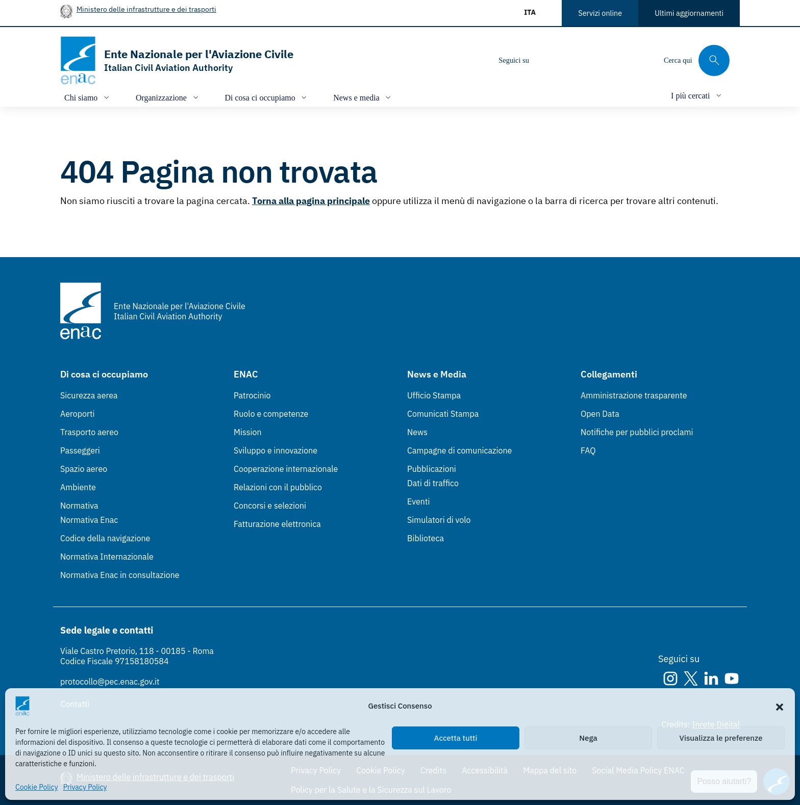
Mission (248, 432)
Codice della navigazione (105, 538)
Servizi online (600, 13)
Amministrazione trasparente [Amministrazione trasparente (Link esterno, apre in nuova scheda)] (634, 395)
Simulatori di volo (438, 520)
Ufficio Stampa (434, 395)
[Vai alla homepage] (176, 60)
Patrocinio (252, 395)
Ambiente (78, 487)
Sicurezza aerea (89, 395)
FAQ (588, 450)
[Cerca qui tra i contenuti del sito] (697, 60)
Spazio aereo (83, 469)
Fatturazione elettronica (277, 524)
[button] (779, 706)
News (417, 432)
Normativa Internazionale (107, 556)
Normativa (79, 505)
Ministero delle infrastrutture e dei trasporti (146, 9)
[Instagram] (545, 60)
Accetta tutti (456, 738)
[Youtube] (606, 60)
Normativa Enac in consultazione (120, 575)
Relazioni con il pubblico (278, 487)
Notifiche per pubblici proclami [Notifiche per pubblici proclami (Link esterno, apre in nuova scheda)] (637, 432)
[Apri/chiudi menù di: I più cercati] (697, 95)
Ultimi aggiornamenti (689, 13)
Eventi (418, 501)
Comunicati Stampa (443, 414)
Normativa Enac (89, 520)
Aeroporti (77, 414)
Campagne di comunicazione (459, 450)
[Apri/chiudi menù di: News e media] (363, 97)
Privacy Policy (85, 787)
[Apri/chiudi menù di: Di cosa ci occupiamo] (267, 97)
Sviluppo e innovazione (275, 450)
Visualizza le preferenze (721, 738)
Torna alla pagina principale (311, 201)
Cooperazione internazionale (286, 469)
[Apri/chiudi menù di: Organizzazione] (168, 97)
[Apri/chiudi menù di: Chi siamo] (87, 97)
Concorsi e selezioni (270, 505)
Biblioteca (425, 538)
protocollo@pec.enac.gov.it (110, 681)
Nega (588, 738)
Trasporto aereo (89, 432)
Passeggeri (80, 450)
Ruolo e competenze (271, 414)
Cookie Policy (36, 787)
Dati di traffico (433, 483)
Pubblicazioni (431, 469)
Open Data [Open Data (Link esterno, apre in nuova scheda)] (600, 414)
